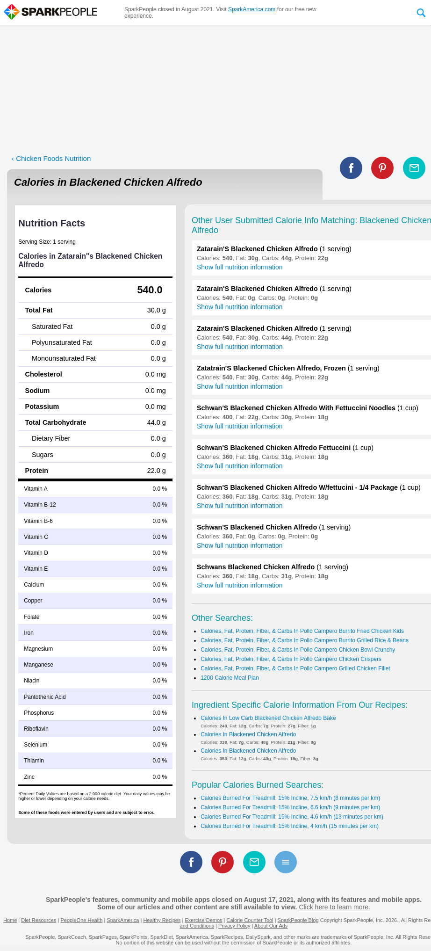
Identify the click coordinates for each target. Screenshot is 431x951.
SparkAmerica (123, 920)
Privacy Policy (234, 926)
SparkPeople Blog (298, 920)
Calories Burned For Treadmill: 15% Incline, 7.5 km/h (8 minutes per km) (290, 798)
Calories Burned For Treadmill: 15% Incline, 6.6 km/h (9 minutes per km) (290, 807)
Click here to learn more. (334, 907)
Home (10, 920)
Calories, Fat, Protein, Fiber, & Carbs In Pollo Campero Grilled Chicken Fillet (295, 668)
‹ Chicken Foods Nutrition (51, 158)
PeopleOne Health (81, 920)
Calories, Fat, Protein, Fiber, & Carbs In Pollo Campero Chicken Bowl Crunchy (298, 649)
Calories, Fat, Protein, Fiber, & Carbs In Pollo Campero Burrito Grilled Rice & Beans (305, 640)
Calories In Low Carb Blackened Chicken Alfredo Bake (268, 718)
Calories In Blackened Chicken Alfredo (248, 734)
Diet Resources (38, 920)
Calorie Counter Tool (250, 920)
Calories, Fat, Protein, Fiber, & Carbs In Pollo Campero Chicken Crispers (291, 659)
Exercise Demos (203, 920)
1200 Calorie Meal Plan (230, 678)
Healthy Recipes (161, 920)
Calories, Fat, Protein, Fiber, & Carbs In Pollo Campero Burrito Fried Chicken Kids (302, 631)
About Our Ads (271, 926)
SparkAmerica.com (251, 9)
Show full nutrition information (240, 267)
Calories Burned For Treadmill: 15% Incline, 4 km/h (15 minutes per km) (290, 826)
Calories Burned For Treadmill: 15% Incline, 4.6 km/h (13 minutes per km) (292, 816)
